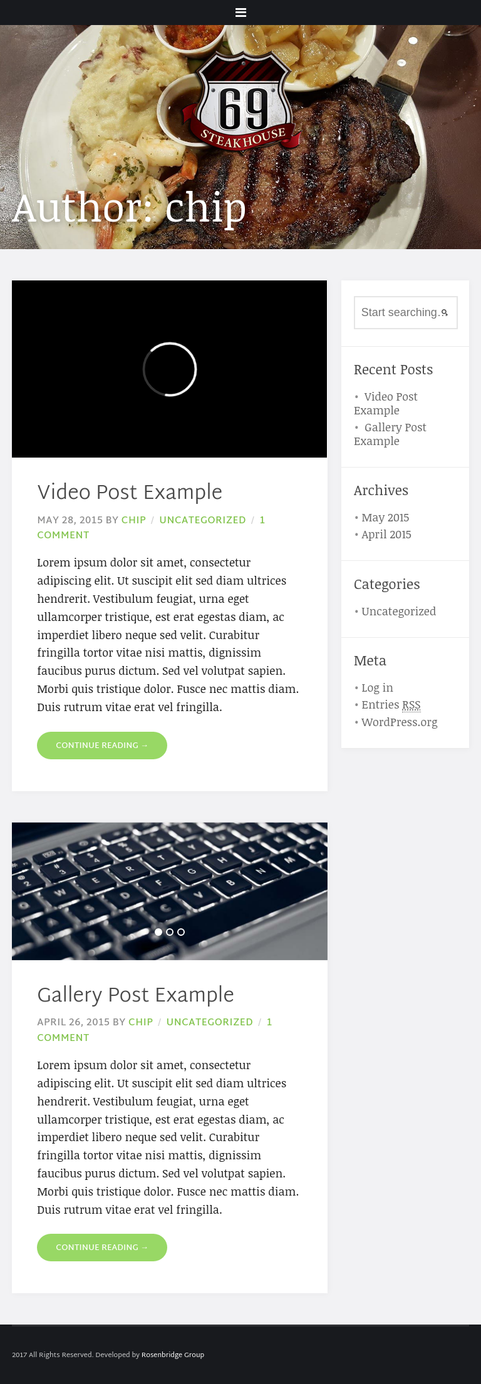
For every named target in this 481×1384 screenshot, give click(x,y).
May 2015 (385, 517)
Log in (377, 687)
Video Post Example (129, 494)
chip (134, 521)
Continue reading (102, 746)
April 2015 (386, 533)
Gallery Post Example (135, 996)
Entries (390, 704)
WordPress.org (399, 721)
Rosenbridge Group (173, 1355)
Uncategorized (202, 521)
